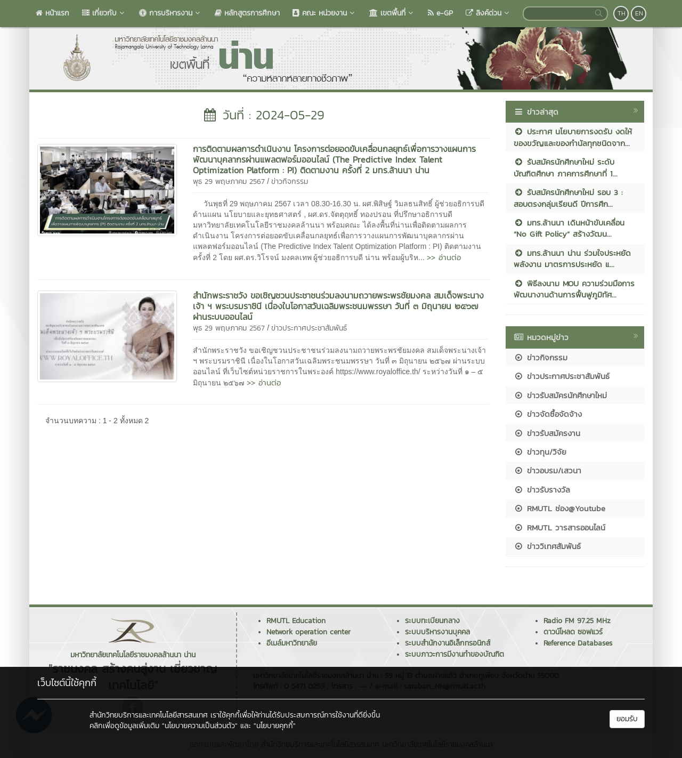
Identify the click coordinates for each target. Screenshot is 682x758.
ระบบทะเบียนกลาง (432, 620)
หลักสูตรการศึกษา (247, 13)
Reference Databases (577, 643)
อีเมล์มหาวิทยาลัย (291, 643)
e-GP (440, 13)
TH (622, 13)
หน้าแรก (52, 13)
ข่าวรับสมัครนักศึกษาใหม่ (560, 395)
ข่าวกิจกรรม (289, 181)
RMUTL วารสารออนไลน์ (559, 527)
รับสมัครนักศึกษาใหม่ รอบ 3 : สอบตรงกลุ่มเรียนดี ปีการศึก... (568, 197)
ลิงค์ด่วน (488, 13)
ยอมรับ (627, 718)
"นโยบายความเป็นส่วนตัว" (200, 725)
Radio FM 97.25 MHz (577, 620)
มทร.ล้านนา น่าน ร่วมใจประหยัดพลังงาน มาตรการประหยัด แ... (572, 258)
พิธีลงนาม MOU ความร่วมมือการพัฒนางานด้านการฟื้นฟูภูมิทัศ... (574, 289)
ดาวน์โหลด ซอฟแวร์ (573, 632)
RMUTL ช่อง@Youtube (559, 508)
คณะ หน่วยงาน (324, 13)
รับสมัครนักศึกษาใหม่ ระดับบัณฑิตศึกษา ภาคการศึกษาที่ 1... (566, 167)
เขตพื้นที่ (392, 13)
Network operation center (308, 632)
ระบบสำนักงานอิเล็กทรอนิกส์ (447, 643)
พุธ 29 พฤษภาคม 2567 (229, 181)
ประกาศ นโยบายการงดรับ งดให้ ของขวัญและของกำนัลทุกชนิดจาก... (573, 137)
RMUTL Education (296, 620)
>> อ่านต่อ (444, 257)
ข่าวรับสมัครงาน (547, 433)
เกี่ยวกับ (104, 13)
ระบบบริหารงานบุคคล (437, 632)
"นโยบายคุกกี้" (275, 725)
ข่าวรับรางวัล (542, 489)
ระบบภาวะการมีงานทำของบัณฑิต (454, 654)
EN (639, 13)
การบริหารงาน (170, 13)
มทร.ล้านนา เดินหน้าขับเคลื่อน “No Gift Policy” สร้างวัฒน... (569, 228)
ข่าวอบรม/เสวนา (547, 470)
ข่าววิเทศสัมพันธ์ (547, 546)
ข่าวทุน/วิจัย (540, 452)
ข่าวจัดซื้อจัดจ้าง (548, 414)
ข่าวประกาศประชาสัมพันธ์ (309, 328)
